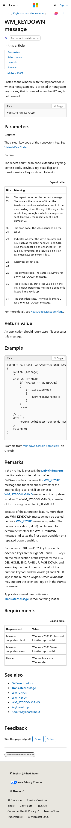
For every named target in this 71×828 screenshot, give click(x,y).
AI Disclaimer (14, 800)
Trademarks (14, 816)
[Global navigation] (3, 5)
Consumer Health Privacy (22, 811)
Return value (14, 57)
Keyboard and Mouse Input (29, 13)
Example (12, 62)
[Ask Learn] (56, 13)
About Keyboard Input (26, 712)
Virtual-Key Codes (16, 147)
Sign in (64, 5)
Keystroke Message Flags (47, 311)
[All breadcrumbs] (7, 13)
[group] (35, 113)
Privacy (41, 805)
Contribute (26, 805)
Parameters (13, 52)
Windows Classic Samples (40, 446)
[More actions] (63, 13)
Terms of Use (51, 811)
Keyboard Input (21, 707)
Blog (10, 805)
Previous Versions (37, 800)
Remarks (12, 67)
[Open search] (55, 5)
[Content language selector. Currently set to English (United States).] (24, 773)
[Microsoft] (35, 5)
